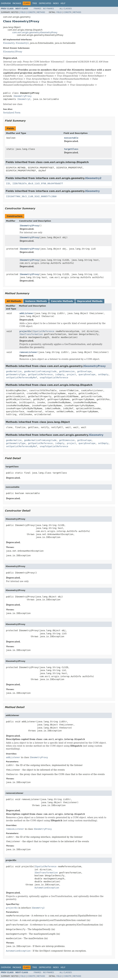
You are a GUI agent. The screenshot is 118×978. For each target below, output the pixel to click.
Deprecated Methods (89, 301)
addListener (26, 313)
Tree (34, 3)
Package (17, 3)
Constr (31, 12)
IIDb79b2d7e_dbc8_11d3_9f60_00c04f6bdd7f (37, 183)
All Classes (66, 9)
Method (41, 12)
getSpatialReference (40, 374)
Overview (6, 3)
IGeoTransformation (31, 334)
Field (23, 12)
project (71, 374)
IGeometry (8, 43)
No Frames (48, 9)
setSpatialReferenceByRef (21, 377)
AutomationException (46, 887)
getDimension (67, 371)
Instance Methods (36, 301)
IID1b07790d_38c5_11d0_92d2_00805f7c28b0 (31, 196)
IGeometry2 (22, 43)
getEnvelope (84, 371)
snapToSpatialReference (54, 377)
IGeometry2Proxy (29, 225)
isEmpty (59, 374)
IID (8, 183)
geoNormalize (14, 371)
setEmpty (103, 374)
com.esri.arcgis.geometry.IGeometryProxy (34, 32)
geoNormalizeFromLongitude (40, 371)
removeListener (28, 352)
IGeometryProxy (22, 96)
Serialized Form (11, 112)
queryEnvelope (87, 374)
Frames (37, 9)
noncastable (71, 138)
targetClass (71, 149)
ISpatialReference (43, 331)
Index (56, 3)
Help (63, 3)
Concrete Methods (62, 301)
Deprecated (45, 3)
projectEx (25, 331)
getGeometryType (15, 374)
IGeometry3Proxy (12, 51)
